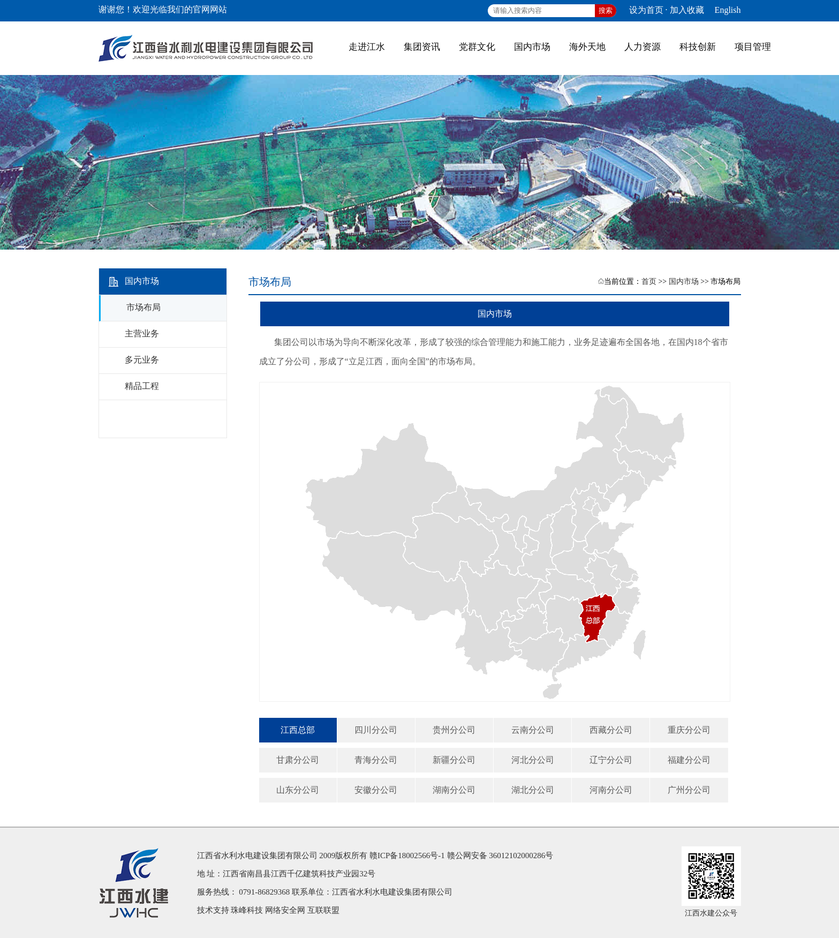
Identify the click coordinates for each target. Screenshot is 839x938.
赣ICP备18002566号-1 (407, 855)
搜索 (606, 10)
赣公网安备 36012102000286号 (500, 855)
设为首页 (646, 9)
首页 (648, 281)
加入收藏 (687, 9)
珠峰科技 (247, 910)
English (728, 9)
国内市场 (684, 281)
